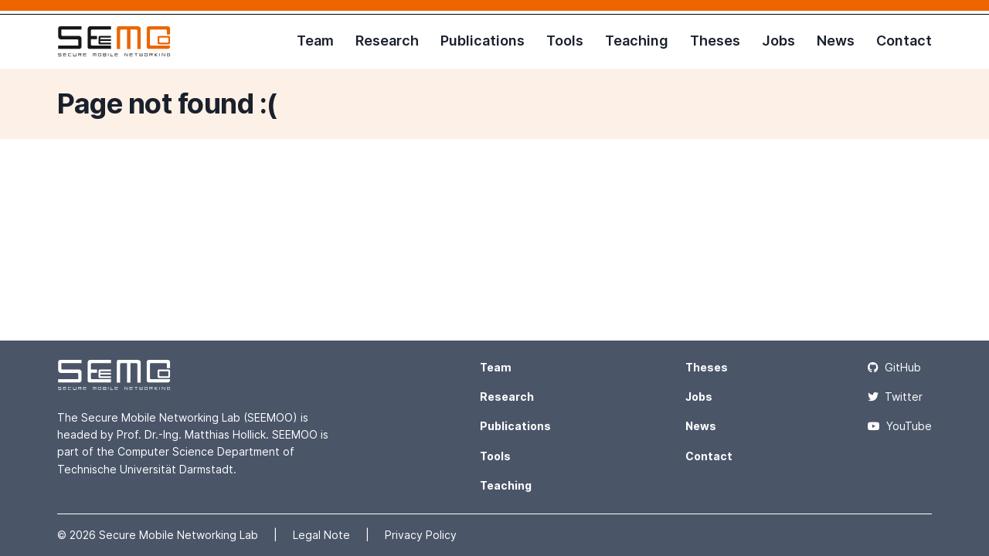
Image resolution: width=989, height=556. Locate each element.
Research (387, 40)
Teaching (636, 40)
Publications (482, 40)
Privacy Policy (421, 534)
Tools (564, 40)
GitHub (894, 367)
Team (315, 40)
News (836, 40)
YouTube (900, 425)
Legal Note (323, 534)
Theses (715, 40)
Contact (904, 40)
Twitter (895, 396)
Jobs (778, 40)
